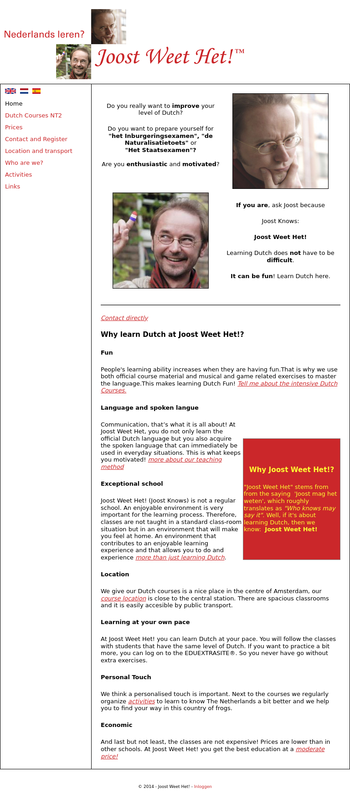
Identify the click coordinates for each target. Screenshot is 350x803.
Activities (18, 174)
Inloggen (203, 786)
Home (13, 103)
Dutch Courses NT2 (33, 115)
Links (12, 186)
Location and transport (38, 150)
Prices (14, 127)
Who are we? (24, 162)
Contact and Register (36, 139)
